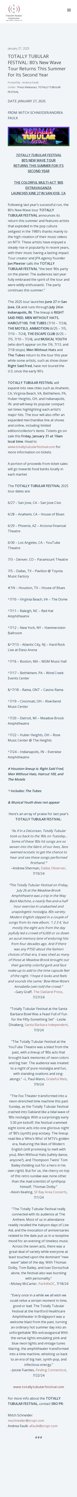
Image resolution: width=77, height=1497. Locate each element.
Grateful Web (56, 1079)
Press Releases (27, 87)
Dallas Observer (53, 868)
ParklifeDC (46, 1283)
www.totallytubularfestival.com (31, 447)
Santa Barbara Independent (46, 1024)
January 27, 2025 (18, 48)
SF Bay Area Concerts (50, 1192)
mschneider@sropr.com (26, 1420)
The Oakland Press (47, 992)
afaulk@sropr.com (43, 1426)
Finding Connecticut (51, 1370)
